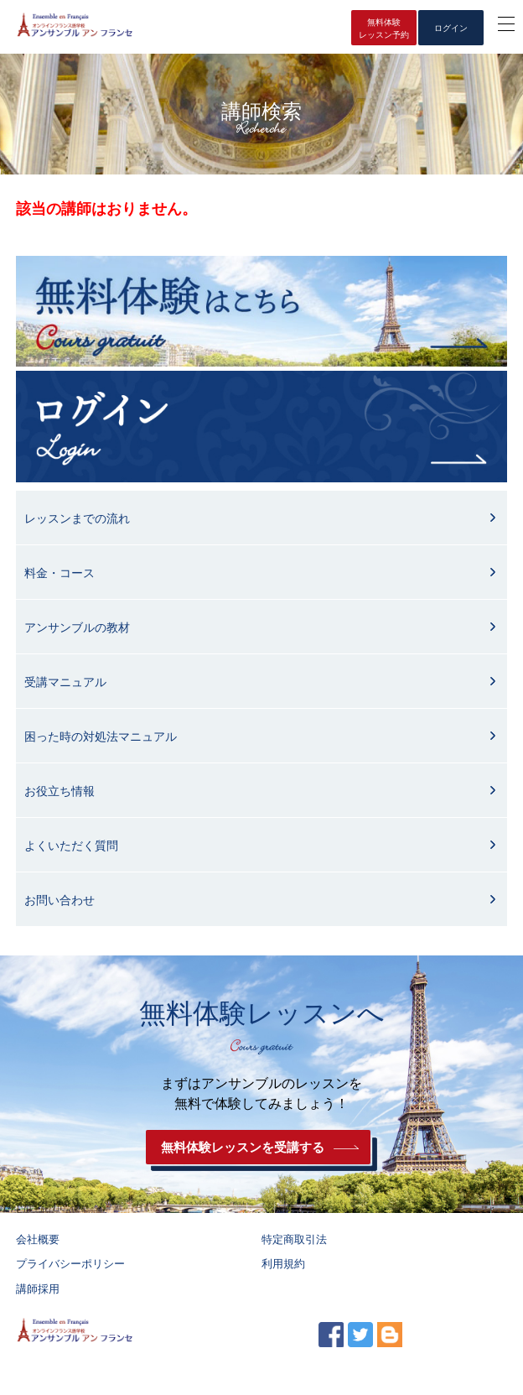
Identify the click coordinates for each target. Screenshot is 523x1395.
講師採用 (38, 1289)
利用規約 (283, 1263)
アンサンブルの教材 (77, 627)
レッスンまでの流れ (77, 518)
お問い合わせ (59, 900)
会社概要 (38, 1239)
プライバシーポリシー (70, 1263)
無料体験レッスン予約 (384, 28)
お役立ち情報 (59, 791)
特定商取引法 (294, 1239)
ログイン (451, 28)
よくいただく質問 (71, 845)
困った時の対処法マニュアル (100, 736)
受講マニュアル (65, 682)
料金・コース (59, 573)
